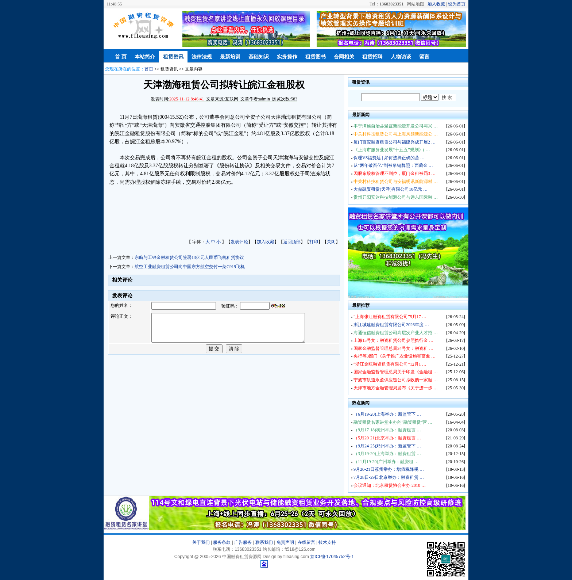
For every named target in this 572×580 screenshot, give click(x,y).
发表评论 (239, 241)
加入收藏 (436, 4)
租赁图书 (315, 57)
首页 (148, 69)
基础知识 (258, 57)
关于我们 (201, 542)
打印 (313, 241)
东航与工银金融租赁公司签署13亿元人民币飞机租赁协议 (189, 257)
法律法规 (202, 57)
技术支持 (327, 542)
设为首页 (456, 4)
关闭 (331, 241)
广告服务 (243, 542)
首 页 (121, 57)
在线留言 (306, 542)
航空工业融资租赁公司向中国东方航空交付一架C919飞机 (190, 266)
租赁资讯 (173, 57)
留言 (424, 57)
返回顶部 (292, 241)
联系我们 (264, 542)
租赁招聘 (372, 57)
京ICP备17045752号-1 (332, 556)
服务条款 (222, 542)
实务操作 (287, 57)
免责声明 (285, 542)
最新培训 (230, 57)
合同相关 (344, 57)
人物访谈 (401, 57)
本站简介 (145, 57)
